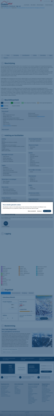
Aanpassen (39, 210)
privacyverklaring (6, 208)
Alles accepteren (47, 210)
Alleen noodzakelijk (32, 210)
